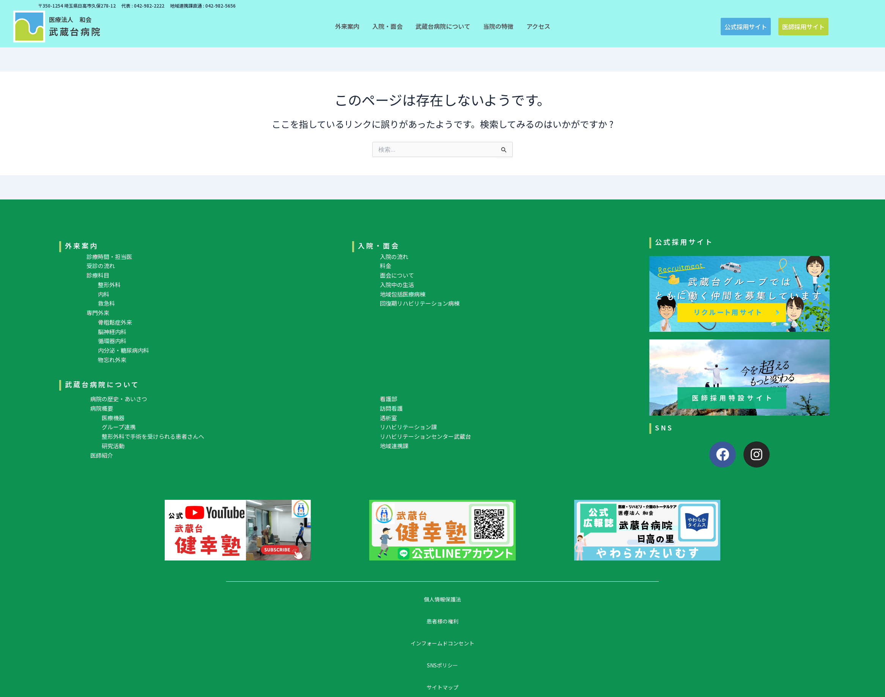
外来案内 (81, 245)
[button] (347, 26)
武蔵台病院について (102, 384)
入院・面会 (379, 245)
